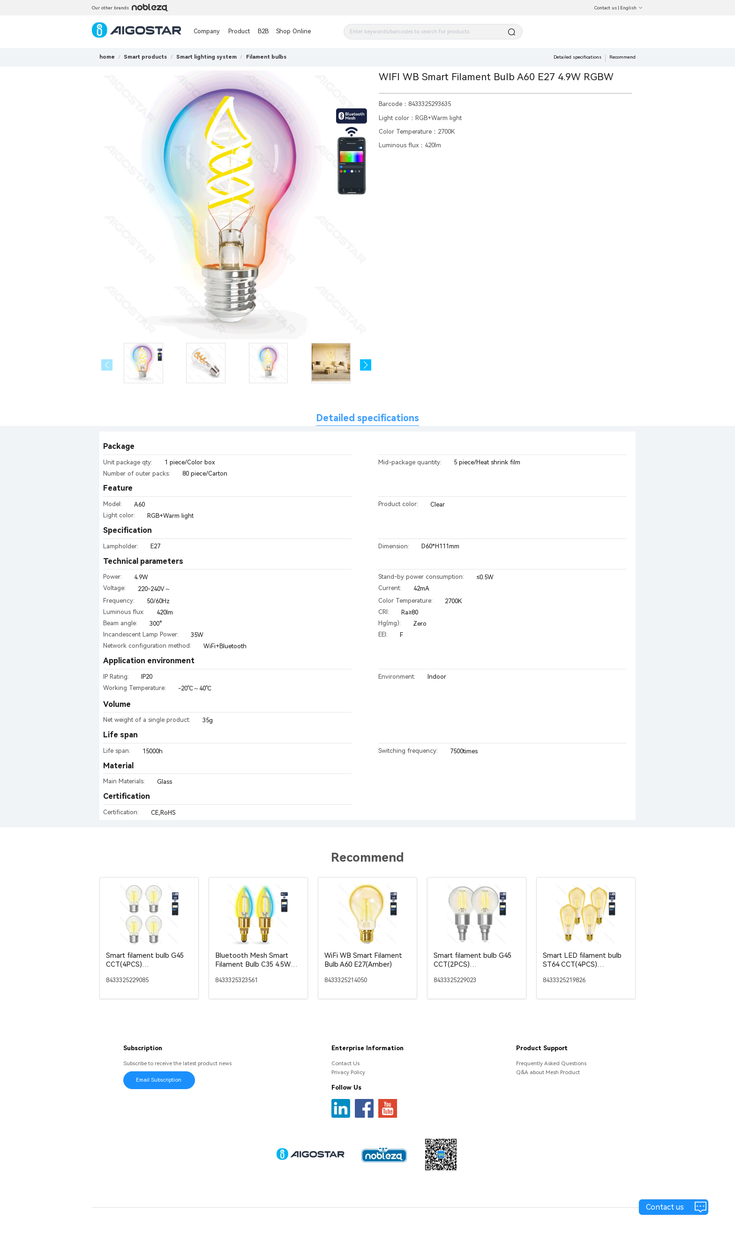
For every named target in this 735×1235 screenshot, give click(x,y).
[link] (145, 56)
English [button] (631, 7)
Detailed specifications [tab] (367, 418)
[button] (366, 365)
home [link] (107, 56)
